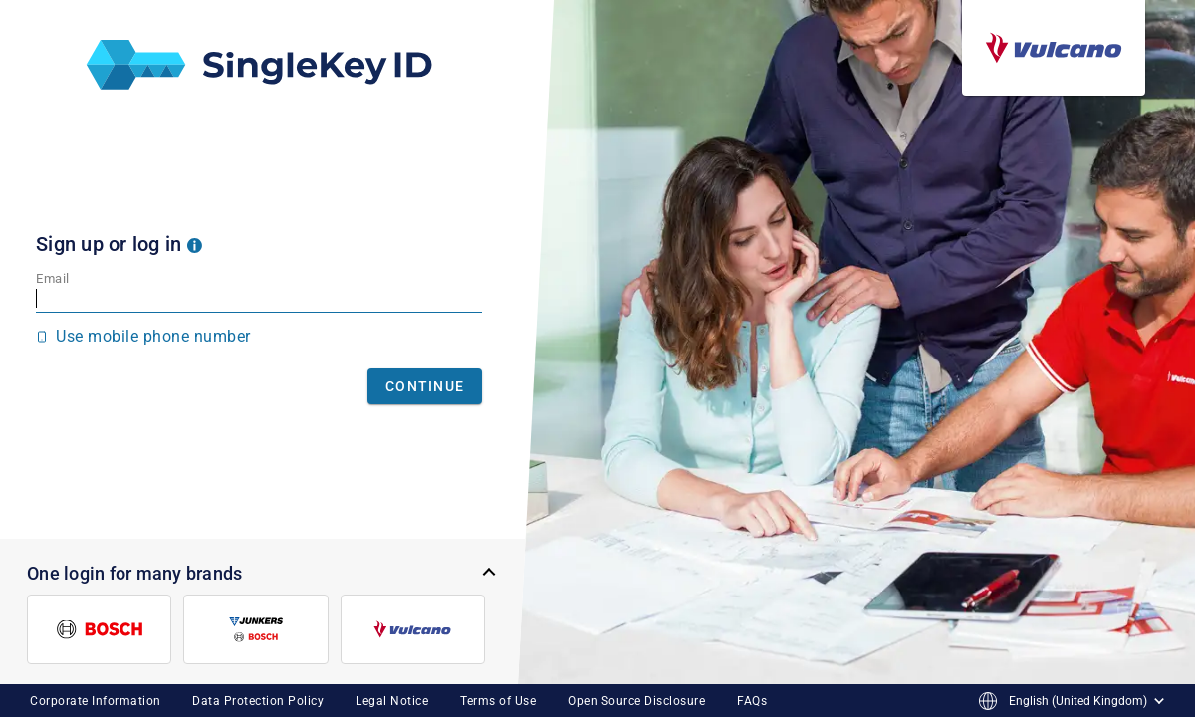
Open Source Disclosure (636, 701)
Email (53, 278)
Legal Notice (392, 701)
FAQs (752, 701)
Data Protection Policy (258, 701)
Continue (424, 386)
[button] (194, 244)
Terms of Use (498, 701)
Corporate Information (95, 701)
